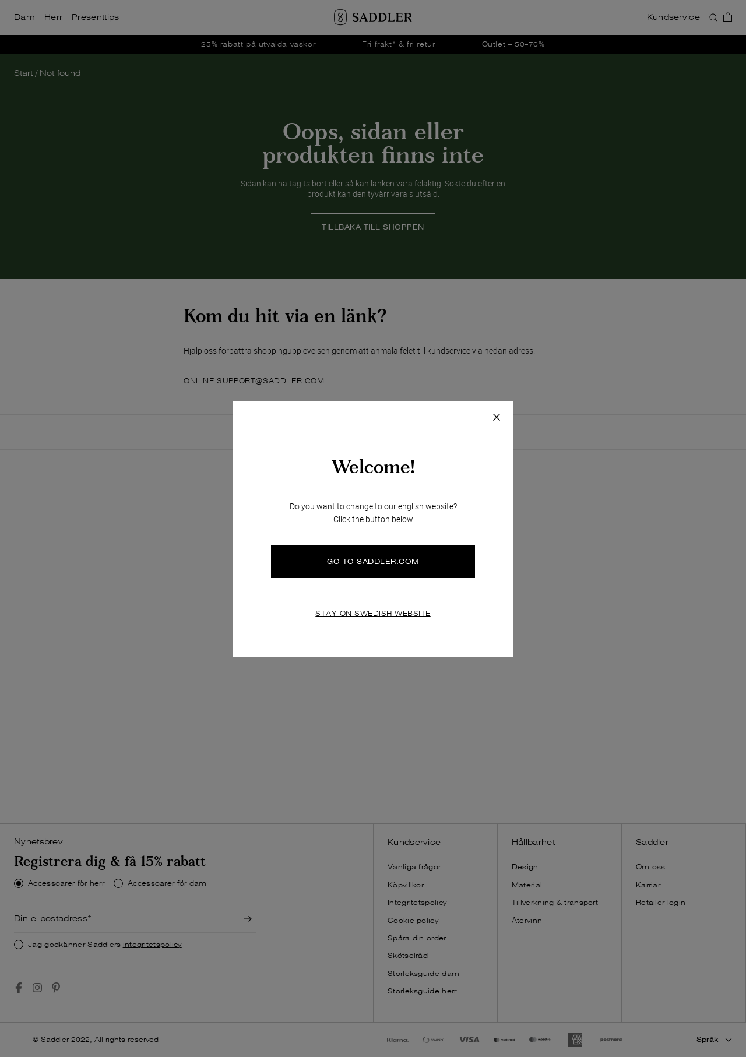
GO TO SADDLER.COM (373, 561)
